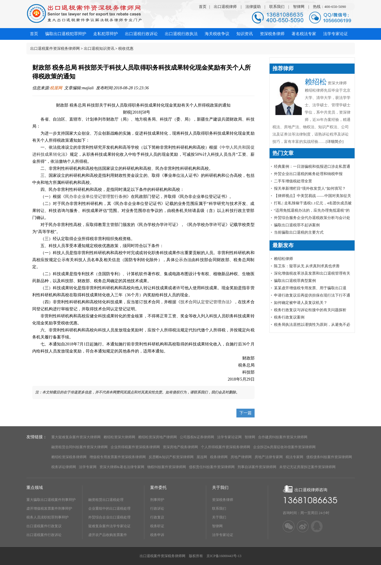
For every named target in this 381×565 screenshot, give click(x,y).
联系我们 (277, 6)
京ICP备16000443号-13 (223, 556)
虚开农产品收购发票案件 (107, 535)
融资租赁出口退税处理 (105, 500)
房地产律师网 (241, 457)
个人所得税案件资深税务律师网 (225, 447)
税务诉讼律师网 (63, 467)
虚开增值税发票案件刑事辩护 (49, 508)
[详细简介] (335, 141)
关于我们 (219, 517)
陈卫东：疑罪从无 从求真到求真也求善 (307, 266)
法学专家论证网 (229, 437)
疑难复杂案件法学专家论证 (109, 526)
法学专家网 (87, 467)
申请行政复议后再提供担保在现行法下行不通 (312, 295)
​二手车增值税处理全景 (293, 181)
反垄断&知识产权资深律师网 (171, 457)
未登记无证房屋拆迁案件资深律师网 (307, 467)
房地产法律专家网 (269, 457)
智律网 (298, 6)
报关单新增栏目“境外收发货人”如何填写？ (310, 188)
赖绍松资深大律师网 (119, 437)
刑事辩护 (157, 500)
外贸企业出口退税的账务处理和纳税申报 (308, 174)
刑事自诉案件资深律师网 (257, 467)
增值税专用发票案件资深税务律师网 (117, 457)
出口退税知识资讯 (99, 48)
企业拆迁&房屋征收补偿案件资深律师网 (284, 447)
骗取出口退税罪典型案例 (295, 280)
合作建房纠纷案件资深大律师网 (282, 437)
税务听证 (157, 526)
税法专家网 (294, 457)
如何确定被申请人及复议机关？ (300, 302)
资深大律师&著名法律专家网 (121, 467)
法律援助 (253, 6)
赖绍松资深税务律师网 (69, 457)
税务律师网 (219, 457)
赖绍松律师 (283, 258)
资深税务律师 (222, 500)
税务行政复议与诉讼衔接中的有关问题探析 (310, 310)
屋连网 (202, 457)
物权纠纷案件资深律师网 (166, 467)
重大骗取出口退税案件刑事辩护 (51, 500)
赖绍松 (316, 82)
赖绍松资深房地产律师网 (157, 437)
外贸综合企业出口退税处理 (109, 517)
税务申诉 (157, 535)
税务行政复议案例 (289, 317)
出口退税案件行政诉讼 (44, 535)
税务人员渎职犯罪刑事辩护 (47, 517)
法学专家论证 (222, 535)
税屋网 (56, 88)
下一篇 (245, 413)
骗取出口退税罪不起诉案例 (297, 225)
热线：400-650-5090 (329, 6)
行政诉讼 (157, 508)
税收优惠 (125, 48)
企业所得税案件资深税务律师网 (135, 447)
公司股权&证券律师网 (197, 437)
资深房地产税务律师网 (180, 447)
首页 (202, 6)
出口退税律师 (225, 6)
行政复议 (157, 517)
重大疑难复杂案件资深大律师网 (76, 437)
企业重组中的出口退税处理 (109, 508)
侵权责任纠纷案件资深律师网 (212, 467)
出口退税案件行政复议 (44, 526)
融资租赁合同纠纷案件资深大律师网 (79, 447)
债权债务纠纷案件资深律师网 (329, 457)
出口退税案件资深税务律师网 (55, 48)
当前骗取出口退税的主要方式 (299, 232)
